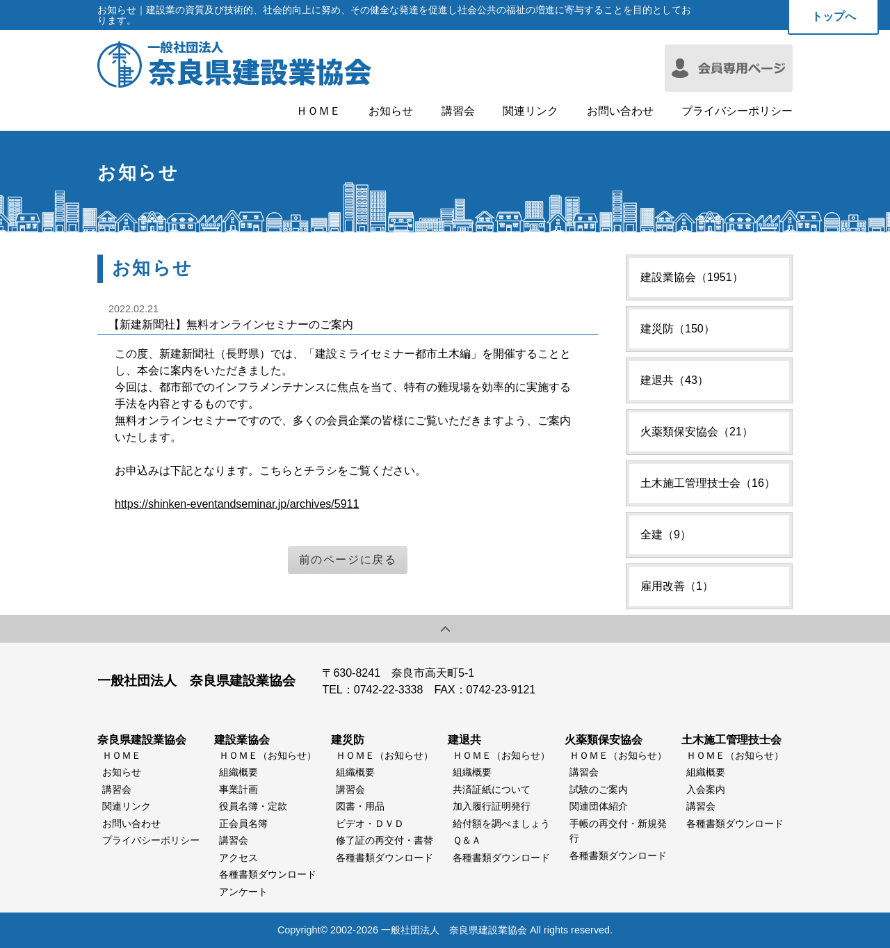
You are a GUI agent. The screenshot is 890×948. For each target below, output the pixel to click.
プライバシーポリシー (737, 111)
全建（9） (665, 534)
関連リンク (530, 111)
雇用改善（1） (676, 586)
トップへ (833, 16)
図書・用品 (360, 806)
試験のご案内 (598, 789)
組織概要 (238, 772)
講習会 (458, 111)
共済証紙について (492, 789)
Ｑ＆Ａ (467, 840)
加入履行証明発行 (492, 806)
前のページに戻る (348, 559)
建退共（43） (674, 380)
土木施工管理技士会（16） (707, 483)
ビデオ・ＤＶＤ (370, 823)
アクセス (238, 857)
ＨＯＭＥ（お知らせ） (267, 755)
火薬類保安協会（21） (696, 431)
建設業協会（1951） (691, 277)
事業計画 (238, 789)
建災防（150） (677, 329)
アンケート (243, 891)
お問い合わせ (620, 111)
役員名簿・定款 (253, 806)
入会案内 (705, 789)
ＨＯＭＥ (318, 111)
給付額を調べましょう (501, 823)
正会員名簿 (243, 823)
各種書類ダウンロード (267, 874)
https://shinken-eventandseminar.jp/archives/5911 (237, 504)
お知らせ (391, 111)
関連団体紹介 (598, 806)
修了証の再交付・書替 (384, 840)
